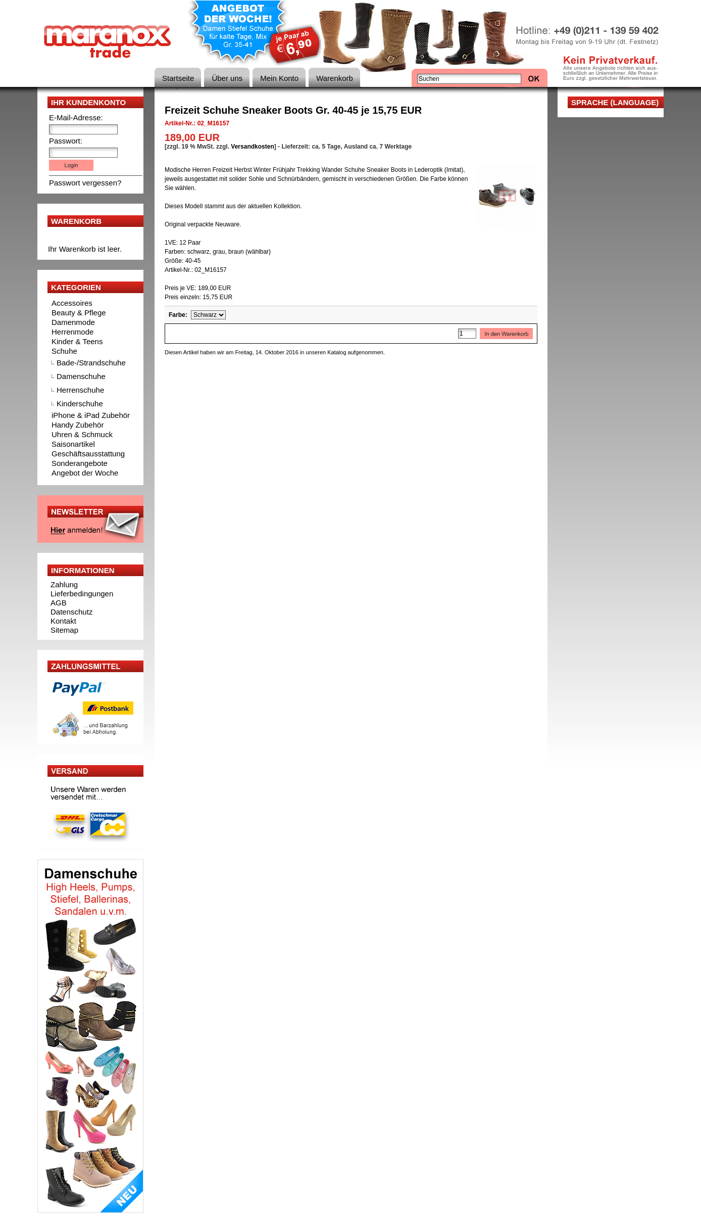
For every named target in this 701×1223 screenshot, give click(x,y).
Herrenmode (72, 331)
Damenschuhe (81, 376)
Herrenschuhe (80, 390)
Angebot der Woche (85, 472)
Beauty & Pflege (79, 312)
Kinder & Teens (77, 341)
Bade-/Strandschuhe (91, 362)
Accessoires (72, 303)
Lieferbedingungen (82, 593)
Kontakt (63, 621)
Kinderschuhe (80, 403)
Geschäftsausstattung (88, 453)
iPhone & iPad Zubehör (91, 415)
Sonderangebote (80, 463)
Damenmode (73, 322)
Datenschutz (71, 611)
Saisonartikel (73, 444)
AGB (59, 602)
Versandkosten (252, 146)
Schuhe (64, 351)
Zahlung (64, 584)
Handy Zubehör (78, 424)
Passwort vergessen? (85, 182)
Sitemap (64, 630)
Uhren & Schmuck (82, 434)
